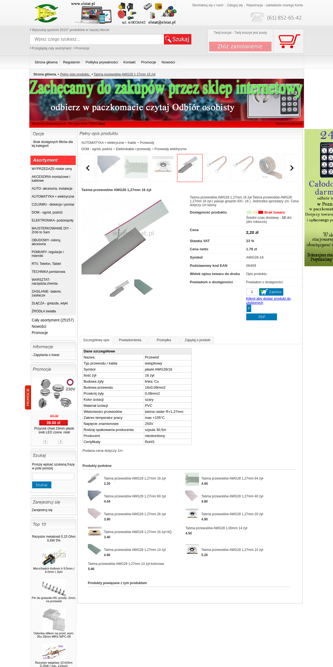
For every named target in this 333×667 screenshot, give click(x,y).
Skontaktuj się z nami (207, 5)
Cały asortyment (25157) (53, 320)
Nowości (39, 326)
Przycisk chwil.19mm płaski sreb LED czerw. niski (54, 430)
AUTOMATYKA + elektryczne (103, 143)
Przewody (147, 143)
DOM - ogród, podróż (97, 149)
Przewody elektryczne (171, 149)
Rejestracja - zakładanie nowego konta (274, 5)
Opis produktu (256, 274)
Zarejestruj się (42, 510)
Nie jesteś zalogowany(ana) (49, 123)
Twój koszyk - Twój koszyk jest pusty (240, 33)
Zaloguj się (235, 5)
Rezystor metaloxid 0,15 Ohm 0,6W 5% (53, 538)
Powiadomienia (130, 340)
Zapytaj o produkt (197, 340)
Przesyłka (164, 340)
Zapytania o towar (46, 355)
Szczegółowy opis (96, 340)
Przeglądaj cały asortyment (51, 48)
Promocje (82, 48)
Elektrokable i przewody (133, 149)
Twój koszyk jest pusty (289, 123)
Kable (132, 143)
